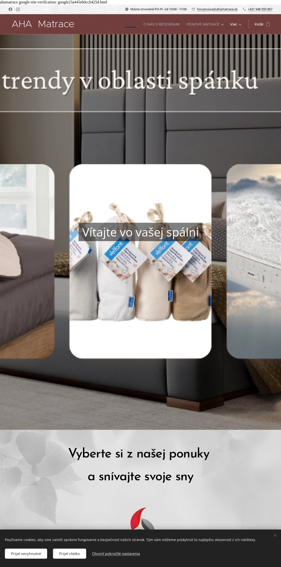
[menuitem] (132, 24)
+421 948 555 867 (260, 9)
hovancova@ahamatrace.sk (217, 9)
